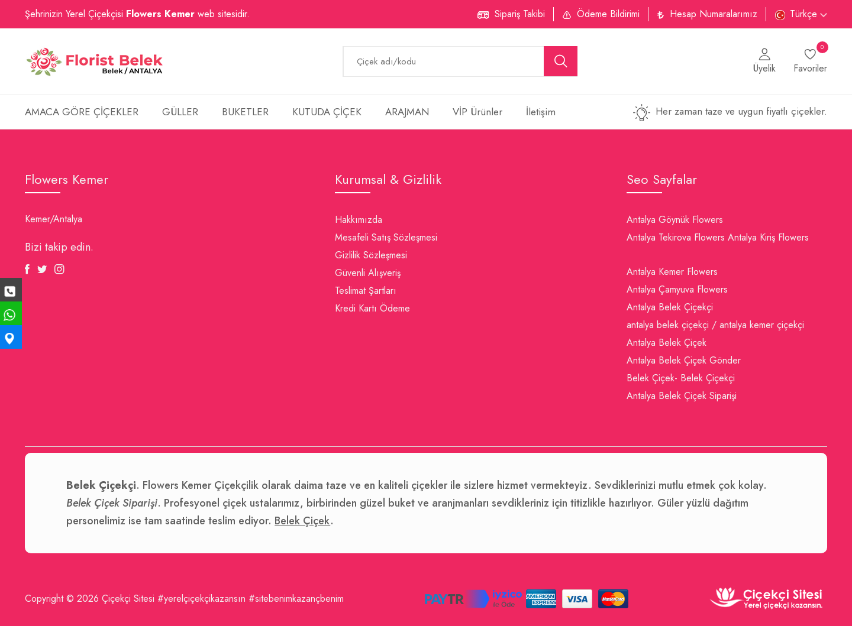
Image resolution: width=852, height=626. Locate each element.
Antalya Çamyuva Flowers (677, 289)
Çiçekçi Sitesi (128, 598)
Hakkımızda (358, 219)
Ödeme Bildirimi (608, 14)
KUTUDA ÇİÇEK (327, 112)
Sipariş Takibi (520, 14)
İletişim (541, 112)
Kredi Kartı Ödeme (372, 308)
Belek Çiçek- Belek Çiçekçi (681, 378)
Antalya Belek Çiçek (666, 342)
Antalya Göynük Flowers (675, 219)
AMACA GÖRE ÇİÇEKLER (81, 112)
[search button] (561, 61)
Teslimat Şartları (365, 290)
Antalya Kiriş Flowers (768, 237)
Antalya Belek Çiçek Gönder (684, 360)
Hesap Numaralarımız (713, 14)
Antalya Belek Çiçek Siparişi (682, 396)
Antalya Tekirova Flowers (676, 237)
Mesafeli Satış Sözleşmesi (386, 237)
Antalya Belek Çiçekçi (670, 307)
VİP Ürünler (477, 112)
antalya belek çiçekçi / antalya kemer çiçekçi (715, 325)
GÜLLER (180, 112)
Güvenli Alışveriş (368, 273)
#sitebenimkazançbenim (296, 598)
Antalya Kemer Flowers (672, 271)
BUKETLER (245, 112)
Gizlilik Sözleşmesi (371, 255)
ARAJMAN (407, 112)
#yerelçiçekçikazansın (201, 598)
